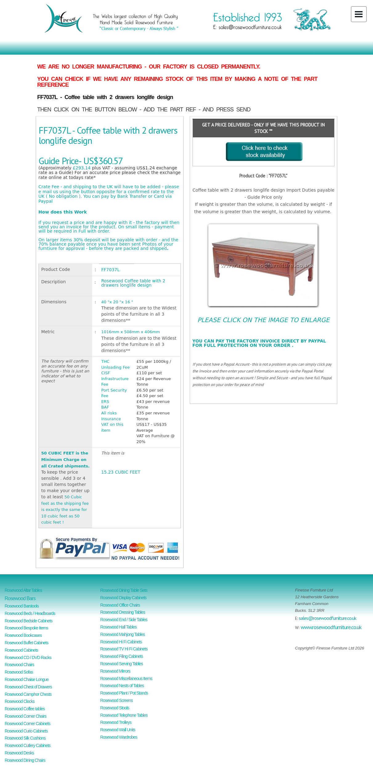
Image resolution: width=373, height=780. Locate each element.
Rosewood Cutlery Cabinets (28, 745)
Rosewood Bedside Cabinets (28, 620)
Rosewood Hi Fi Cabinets (121, 641)
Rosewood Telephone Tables (124, 715)
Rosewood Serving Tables (121, 663)
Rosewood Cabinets (21, 650)
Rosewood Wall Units (117, 729)
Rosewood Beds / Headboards (30, 613)
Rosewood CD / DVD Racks (28, 657)
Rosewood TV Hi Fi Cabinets (123, 648)
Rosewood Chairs (19, 664)
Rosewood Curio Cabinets (26, 730)
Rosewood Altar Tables (23, 590)
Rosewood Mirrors (115, 671)
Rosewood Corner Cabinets (27, 723)
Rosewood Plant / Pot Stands (124, 693)
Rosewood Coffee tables (25, 708)
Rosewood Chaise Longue (26, 679)
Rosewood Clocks (19, 701)
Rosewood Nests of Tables (122, 685)
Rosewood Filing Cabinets (121, 656)
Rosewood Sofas (19, 672)
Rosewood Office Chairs (120, 605)
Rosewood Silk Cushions (25, 738)
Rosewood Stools (114, 707)
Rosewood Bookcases (23, 635)
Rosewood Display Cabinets (123, 597)
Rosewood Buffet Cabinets (26, 642)
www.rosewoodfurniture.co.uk (331, 627)
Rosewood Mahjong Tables (122, 634)
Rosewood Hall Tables (118, 626)
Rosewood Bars (20, 598)
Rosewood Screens (116, 700)
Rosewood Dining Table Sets (123, 590)
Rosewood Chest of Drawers (28, 686)
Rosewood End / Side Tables (123, 619)
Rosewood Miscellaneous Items (126, 678)
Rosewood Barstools (22, 606)
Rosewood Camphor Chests (28, 694)
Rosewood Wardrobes (118, 737)
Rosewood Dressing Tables (122, 612)
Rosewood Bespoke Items (26, 627)
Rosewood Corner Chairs (25, 716)
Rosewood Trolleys (115, 722)
